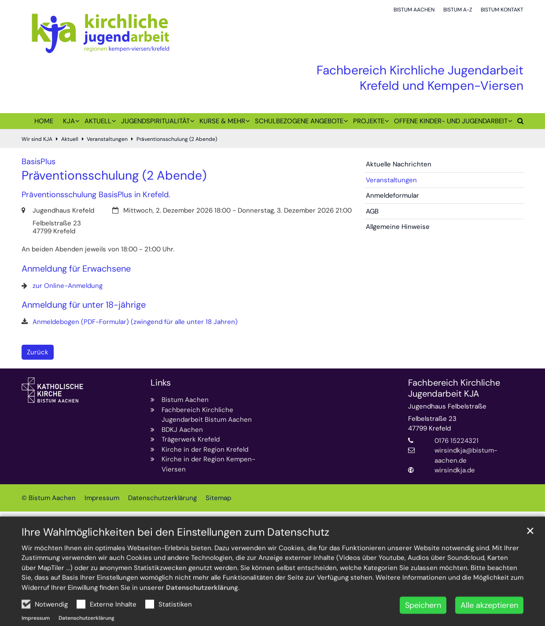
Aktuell (69, 139)
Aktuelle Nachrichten (398, 164)
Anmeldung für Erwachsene (76, 268)
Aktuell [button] (98, 121)
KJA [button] (69, 121)
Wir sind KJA (37, 139)
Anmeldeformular (392, 195)
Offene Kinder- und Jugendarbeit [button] (451, 121)
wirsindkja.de (455, 470)
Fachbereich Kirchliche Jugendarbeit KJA (454, 388)
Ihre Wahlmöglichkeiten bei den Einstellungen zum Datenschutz (175, 552)
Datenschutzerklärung (202, 607)
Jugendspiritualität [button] (155, 121)
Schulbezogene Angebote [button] (299, 121)
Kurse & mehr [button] (222, 121)
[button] (517, 123)
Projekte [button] (368, 121)
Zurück (37, 352)
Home (43, 121)
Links (161, 382)
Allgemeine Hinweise (398, 226)
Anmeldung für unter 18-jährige (84, 304)
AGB (372, 211)
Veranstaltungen (107, 139)
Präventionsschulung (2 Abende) (176, 139)
